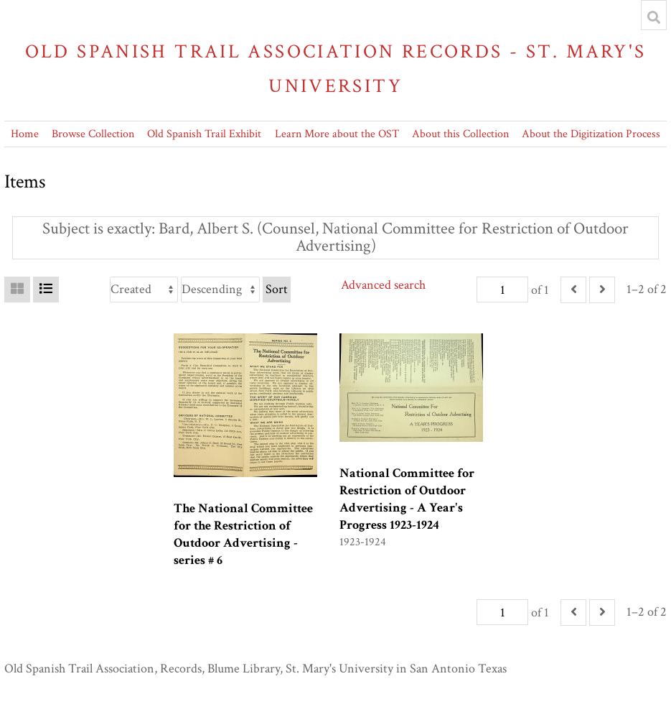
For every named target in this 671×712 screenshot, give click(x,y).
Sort (277, 289)
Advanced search (383, 285)
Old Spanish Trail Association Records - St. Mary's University (336, 68)
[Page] (502, 289)
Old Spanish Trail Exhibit (204, 134)
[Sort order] (220, 289)
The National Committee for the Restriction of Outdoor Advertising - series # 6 (243, 534)
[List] (46, 289)
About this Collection (460, 134)
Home (25, 134)
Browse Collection (93, 134)
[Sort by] (144, 289)
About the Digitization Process (591, 134)
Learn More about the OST (337, 134)
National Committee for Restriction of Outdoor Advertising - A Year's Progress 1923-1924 (406, 499)
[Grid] (17, 289)
